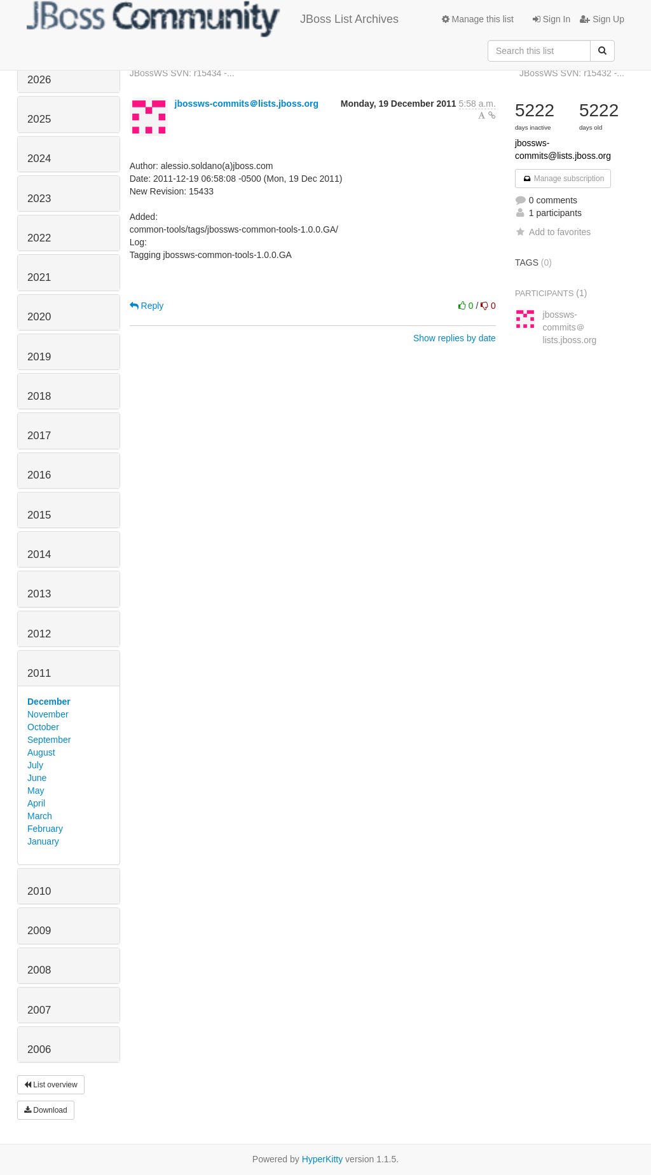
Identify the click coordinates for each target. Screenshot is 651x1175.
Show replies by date (454, 338)
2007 (39, 1010)
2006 (39, 1049)
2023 (39, 199)
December (49, 701)
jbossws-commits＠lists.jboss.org (247, 103)
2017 (39, 436)
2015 (39, 515)
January (43, 841)
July (35, 765)
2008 (39, 970)
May (35, 790)
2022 (39, 238)
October (43, 727)
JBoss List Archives (213, 19)
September (49, 740)
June (36, 778)
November (48, 714)
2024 (39, 159)
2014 (39, 554)
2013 (39, 594)
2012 (39, 634)
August (41, 752)
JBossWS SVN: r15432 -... (571, 73)
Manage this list (478, 19)
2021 (39, 277)
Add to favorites (553, 232)
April (36, 803)
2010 (39, 891)
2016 (39, 475)
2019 (39, 357)
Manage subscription (563, 178)
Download (45, 1110)
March (39, 816)
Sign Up (602, 19)
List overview (51, 1084)
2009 (39, 931)
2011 (39, 673)
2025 (39, 119)
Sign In (551, 19)
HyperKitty (322, 1159)
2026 (39, 80)
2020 (39, 317)
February (45, 829)
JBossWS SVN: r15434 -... (182, 73)
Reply (147, 306)
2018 (39, 396)
